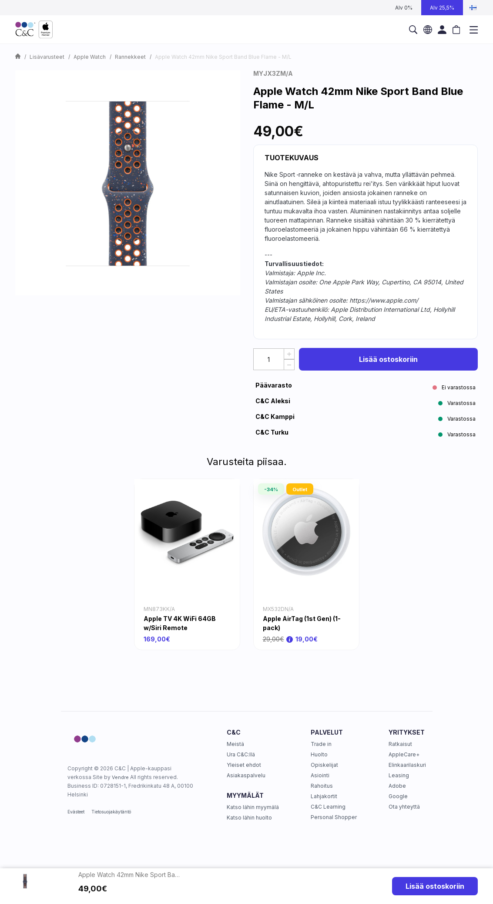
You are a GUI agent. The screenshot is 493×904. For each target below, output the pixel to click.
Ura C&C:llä (241, 754)
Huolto (319, 754)
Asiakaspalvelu (246, 775)
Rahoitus (322, 786)
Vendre (120, 777)
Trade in (321, 744)
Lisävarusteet (47, 57)
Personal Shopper (334, 817)
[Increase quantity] (289, 353)
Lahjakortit (324, 796)
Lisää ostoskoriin (388, 359)
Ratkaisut (400, 744)
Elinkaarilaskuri (407, 765)
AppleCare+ (404, 754)
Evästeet (75, 811)
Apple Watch (90, 57)
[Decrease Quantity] (289, 364)
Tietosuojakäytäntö (111, 811)
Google (398, 796)
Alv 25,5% (442, 7)
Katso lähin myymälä (253, 807)
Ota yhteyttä (404, 806)
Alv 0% (404, 7)
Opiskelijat (324, 765)
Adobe (397, 786)
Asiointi (320, 775)
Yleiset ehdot (244, 765)
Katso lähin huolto (249, 817)
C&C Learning (328, 806)
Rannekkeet (130, 57)
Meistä (235, 744)
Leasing (399, 775)
